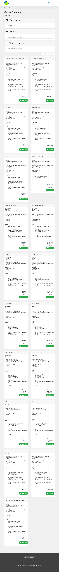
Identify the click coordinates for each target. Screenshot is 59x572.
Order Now (23, 100)
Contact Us (24, 561)
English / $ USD (29, 557)
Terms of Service (33, 561)
